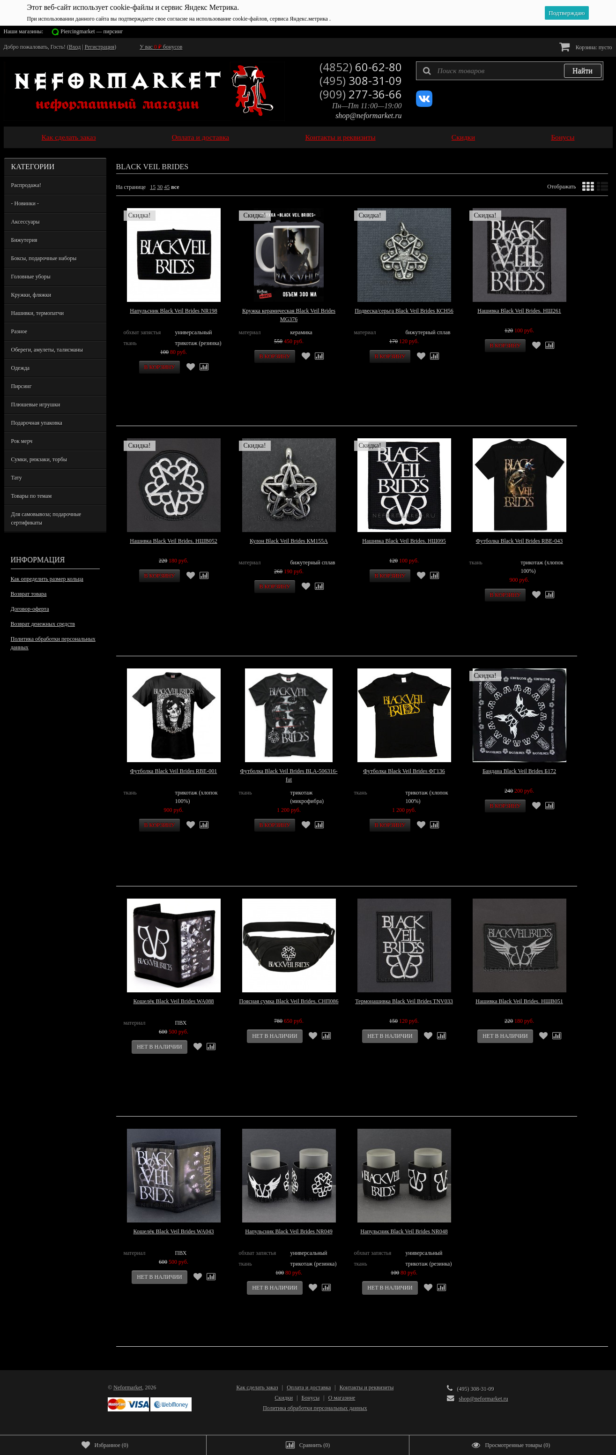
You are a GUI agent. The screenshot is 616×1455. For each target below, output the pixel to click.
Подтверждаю (567, 12)
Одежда (20, 368)
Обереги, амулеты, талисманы (47, 349)
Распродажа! (26, 185)
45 (167, 187)
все (175, 187)
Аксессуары (25, 221)
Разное (19, 331)
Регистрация (100, 47)
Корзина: (585, 46)
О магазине (342, 1398)
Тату (16, 477)
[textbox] (509, 70)
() (105, 1445)
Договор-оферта (30, 609)
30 (160, 187)
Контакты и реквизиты (340, 137)
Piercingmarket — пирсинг (91, 31)
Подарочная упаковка (36, 423)
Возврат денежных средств (43, 624)
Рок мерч (22, 441)
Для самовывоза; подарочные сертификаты (46, 518)
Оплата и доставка (201, 137)
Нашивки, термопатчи (37, 313)
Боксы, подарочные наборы (44, 258)
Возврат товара (29, 594)
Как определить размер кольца (47, 579)
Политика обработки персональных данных (53, 643)
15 (153, 187)
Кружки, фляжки (31, 295)
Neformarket (127, 1387)
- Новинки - (25, 203)
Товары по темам (31, 496)
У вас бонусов (161, 47)
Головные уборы (31, 276)
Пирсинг (21, 386)
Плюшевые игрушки (35, 404)
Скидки (463, 137)
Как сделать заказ (69, 137)
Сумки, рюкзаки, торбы (39, 459)
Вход (75, 47)
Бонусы (562, 137)
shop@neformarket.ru (368, 116)
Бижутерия (24, 240)
